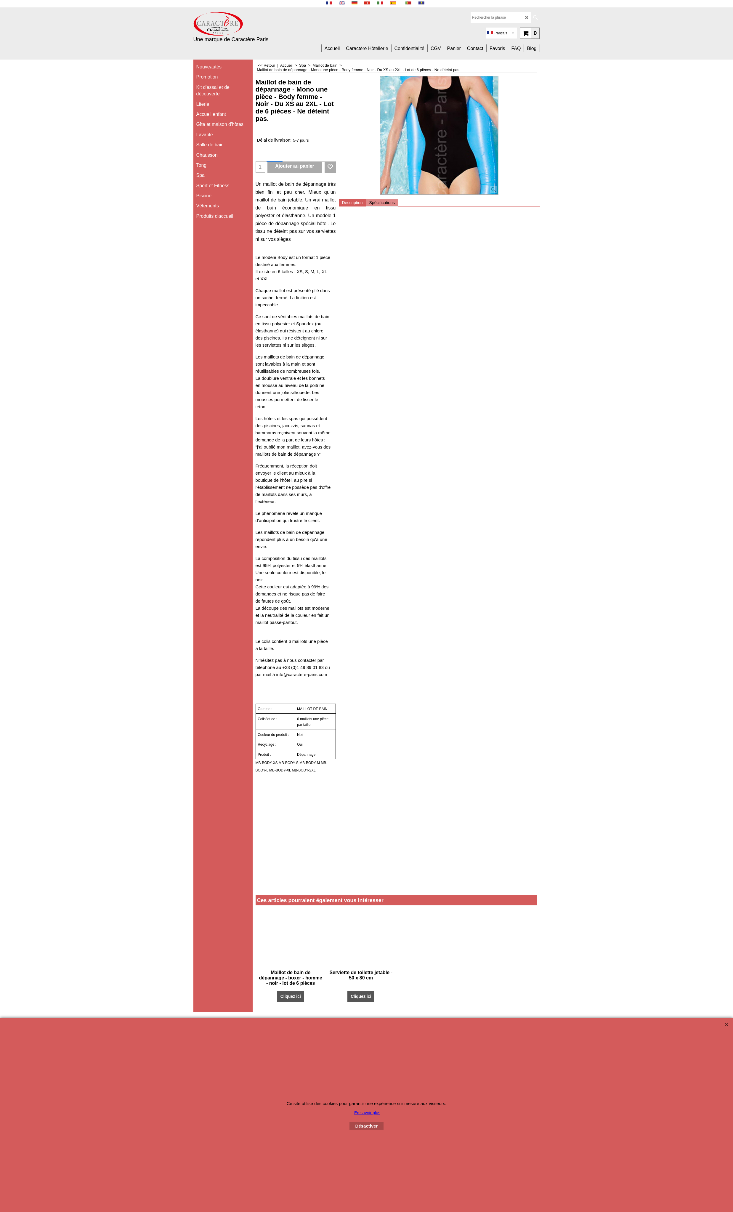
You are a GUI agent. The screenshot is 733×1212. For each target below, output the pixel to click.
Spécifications (382, 202)
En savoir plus (367, 1112)
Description (352, 202)
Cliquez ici (290, 996)
